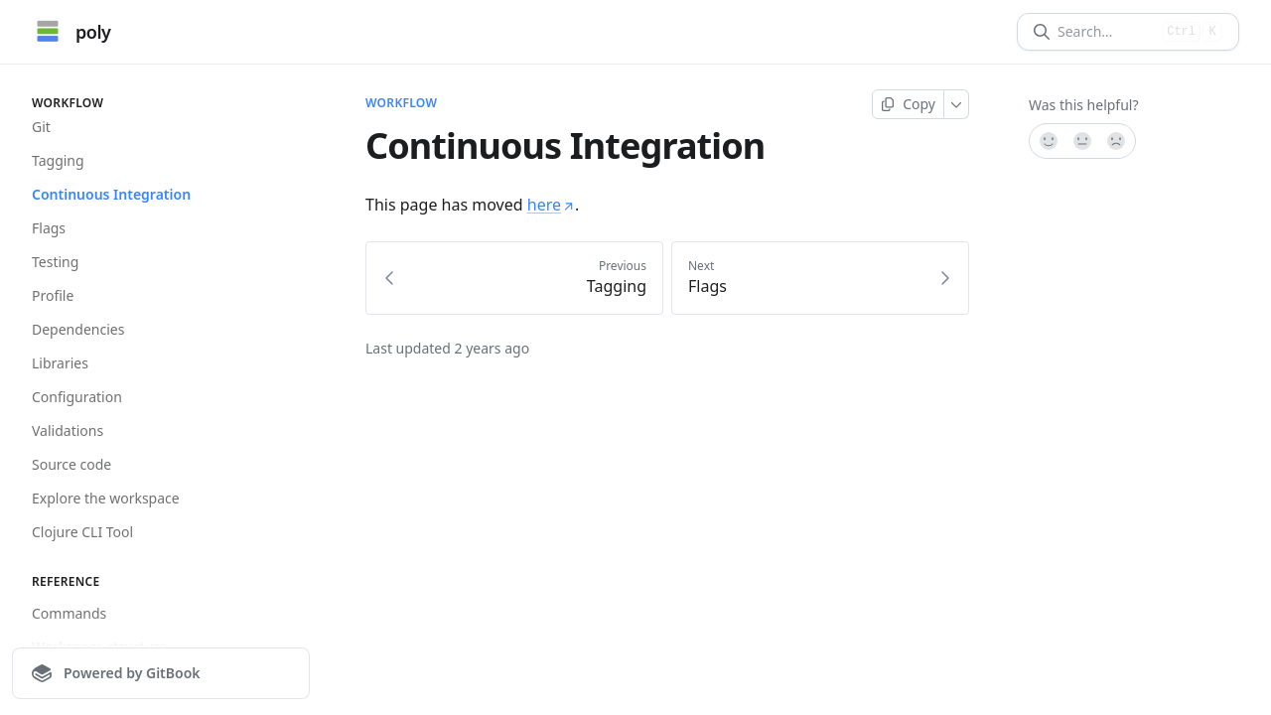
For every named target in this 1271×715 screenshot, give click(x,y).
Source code (71, 464)
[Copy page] (908, 104)
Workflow (401, 103)
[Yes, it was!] (1047, 141)
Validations (67, 430)
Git (41, 126)
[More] (956, 104)
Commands (69, 613)
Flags (49, 227)
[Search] (1106, 32)
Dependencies (78, 329)
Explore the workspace (106, 498)
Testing (55, 261)
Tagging (58, 160)
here (551, 204)
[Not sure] (1082, 141)
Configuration (77, 396)
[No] (1117, 141)
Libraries (60, 363)
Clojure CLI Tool (82, 531)
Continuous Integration (111, 194)
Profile (52, 295)
